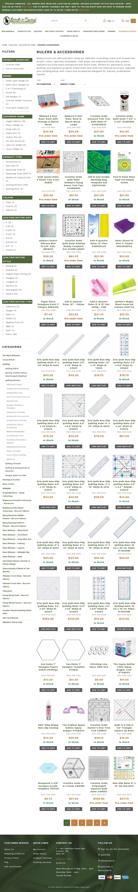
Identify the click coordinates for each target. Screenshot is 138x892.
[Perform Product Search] (85, 20)
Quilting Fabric (12, 368)
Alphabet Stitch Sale (12, 622)
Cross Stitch (24, 31)
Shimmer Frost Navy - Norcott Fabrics (17, 577)
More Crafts (73, 31)
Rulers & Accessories (15, 432)
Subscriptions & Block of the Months (16, 570)
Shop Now (27, 7)
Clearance (7, 591)
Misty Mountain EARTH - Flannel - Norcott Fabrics (14, 524)
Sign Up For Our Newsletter (113, 849)
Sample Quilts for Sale (15, 475)
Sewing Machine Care (15, 436)
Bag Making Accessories (16, 447)
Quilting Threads (13, 464)
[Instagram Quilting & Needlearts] (111, 869)
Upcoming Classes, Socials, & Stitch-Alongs (16, 562)
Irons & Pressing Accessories (18, 397)
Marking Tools (12, 401)
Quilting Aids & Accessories (18, 416)
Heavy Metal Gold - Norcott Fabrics (16, 596)
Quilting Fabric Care (14, 393)
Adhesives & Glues (14, 385)
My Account (39, 849)
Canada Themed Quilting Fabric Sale (17, 611)
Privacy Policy (11, 858)
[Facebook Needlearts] (107, 862)
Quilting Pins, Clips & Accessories (15, 426)
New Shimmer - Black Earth (15, 530)
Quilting (38, 31)
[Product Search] (64, 20)
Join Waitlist (73, 386)
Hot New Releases (11, 355)
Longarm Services (42, 858)
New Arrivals (8, 31)
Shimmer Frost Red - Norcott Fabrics (16, 585)
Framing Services (42, 862)
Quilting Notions (12, 380)
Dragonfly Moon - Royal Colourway (13, 494)
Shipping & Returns (14, 854)
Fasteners (11, 459)
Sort (63, 80)
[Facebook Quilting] (105, 856)
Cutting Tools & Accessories (18, 389)
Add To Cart (48, 142)
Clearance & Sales (69, 36)
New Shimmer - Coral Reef (15, 535)
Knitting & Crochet (54, 31)
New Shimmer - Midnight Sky (16, 552)
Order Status (39, 854)
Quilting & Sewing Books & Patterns (17, 469)
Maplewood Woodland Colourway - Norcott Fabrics (16, 509)
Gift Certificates (10, 618)
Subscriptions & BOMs (94, 31)
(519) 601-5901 (63, 859)
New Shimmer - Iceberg (14, 543)
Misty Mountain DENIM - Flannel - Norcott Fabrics (14, 517)
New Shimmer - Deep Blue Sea (17, 539)
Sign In (108, 20)
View (39, 80)
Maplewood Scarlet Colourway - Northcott (17, 501)
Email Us (60, 863)
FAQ (6, 862)
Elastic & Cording (13, 451)
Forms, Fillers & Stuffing (16, 455)
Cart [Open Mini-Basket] (128, 21)
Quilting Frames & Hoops (17, 420)
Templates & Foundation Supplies (16, 441)
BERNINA (7, 488)
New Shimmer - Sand (12, 557)
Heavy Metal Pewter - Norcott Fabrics (17, 604)
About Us (9, 849)
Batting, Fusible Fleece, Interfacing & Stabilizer (16, 374)
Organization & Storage (16, 412)
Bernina (111, 31)
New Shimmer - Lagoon (13, 548)
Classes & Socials (127, 31)
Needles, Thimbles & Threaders (15, 406)
